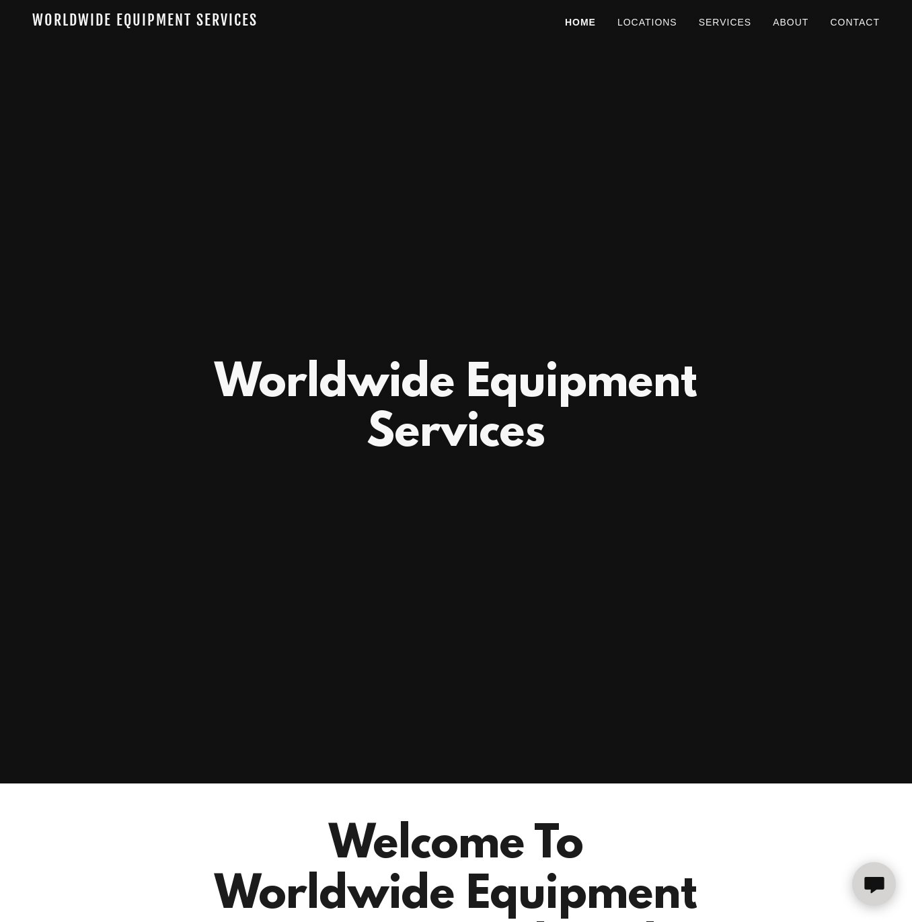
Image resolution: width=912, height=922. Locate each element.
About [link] (790, 22)
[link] (180, 22)
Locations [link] (647, 22)
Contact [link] (855, 22)
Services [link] (725, 22)
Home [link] (580, 22)
